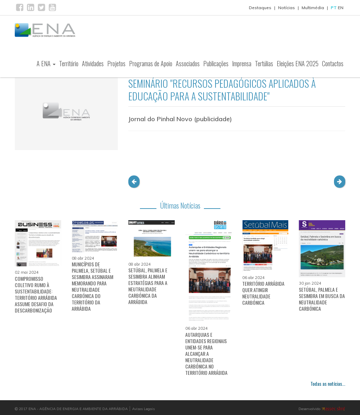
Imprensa (241, 64)
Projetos (116, 64)
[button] (134, 181)
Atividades (93, 64)
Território (68, 64)
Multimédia (313, 7)
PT (334, 7)
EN (340, 7)
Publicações (216, 64)
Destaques (260, 7)
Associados (188, 64)
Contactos (332, 64)
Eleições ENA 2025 (298, 64)
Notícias (286, 7)
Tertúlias (264, 64)
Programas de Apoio (150, 64)
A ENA (46, 64)
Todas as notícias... (327, 383)
